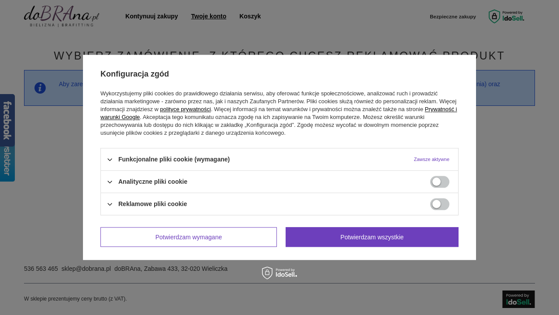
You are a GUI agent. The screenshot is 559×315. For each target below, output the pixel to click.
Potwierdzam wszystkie (372, 237)
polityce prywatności (185, 109)
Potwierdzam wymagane (188, 237)
